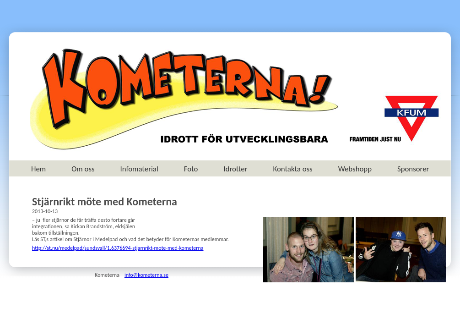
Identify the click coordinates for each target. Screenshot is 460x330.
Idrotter (235, 169)
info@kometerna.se (146, 275)
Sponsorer (413, 169)
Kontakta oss (293, 169)
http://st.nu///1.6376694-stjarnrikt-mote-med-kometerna (118, 248)
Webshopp (355, 169)
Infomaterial (139, 169)
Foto (191, 169)
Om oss (82, 169)
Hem (38, 169)
